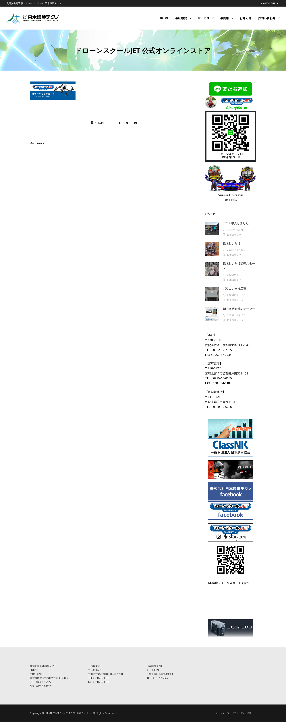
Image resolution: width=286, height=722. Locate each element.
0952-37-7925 (270, 3)
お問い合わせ (266, 18)
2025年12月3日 (235, 229)
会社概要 (181, 18)
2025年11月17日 (236, 275)
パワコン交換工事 (234, 289)
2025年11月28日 (236, 249)
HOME (164, 18)
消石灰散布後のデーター (239, 309)
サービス (203, 18)
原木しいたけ (231, 243)
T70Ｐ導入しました (236, 223)
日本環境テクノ (235, 234)
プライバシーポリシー (244, 713)
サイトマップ (222, 713)
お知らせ (245, 18)
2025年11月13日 (236, 295)
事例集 (224, 18)
